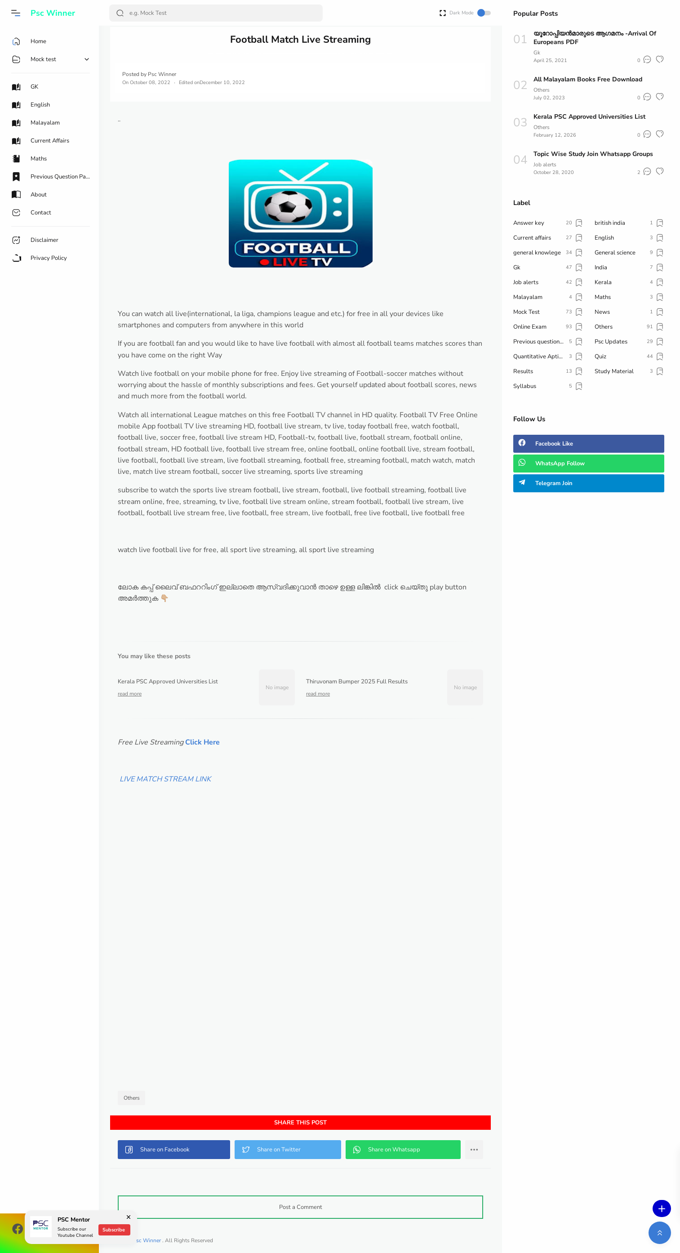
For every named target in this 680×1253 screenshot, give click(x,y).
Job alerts (544, 164)
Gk (536, 52)
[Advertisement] (300, 956)
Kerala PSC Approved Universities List (589, 116)
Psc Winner (53, 13)
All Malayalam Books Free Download (587, 79)
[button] (15, 13)
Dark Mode (470, 12)
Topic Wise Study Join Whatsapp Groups (593, 154)
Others (132, 1097)
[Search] (216, 13)
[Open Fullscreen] (442, 12)
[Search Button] (120, 13)
